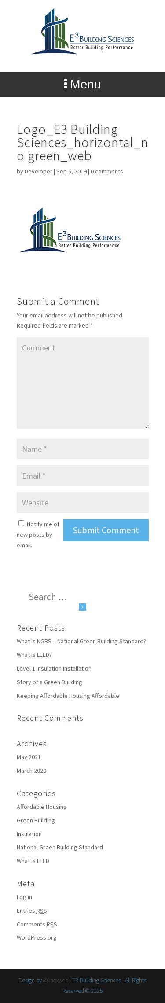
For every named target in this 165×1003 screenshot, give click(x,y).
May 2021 (29, 757)
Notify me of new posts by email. (38, 534)
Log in (24, 897)
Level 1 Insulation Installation (54, 668)
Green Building (36, 820)
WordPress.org (37, 937)
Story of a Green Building (49, 682)
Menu (82, 84)
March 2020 (31, 770)
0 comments (107, 171)
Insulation (29, 834)
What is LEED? (34, 655)
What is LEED (33, 861)
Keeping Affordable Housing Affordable (68, 696)
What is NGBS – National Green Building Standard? (81, 641)
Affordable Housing (42, 807)
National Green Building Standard (60, 847)
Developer (38, 171)
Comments (37, 924)
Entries (32, 910)
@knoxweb (55, 980)
